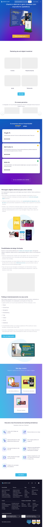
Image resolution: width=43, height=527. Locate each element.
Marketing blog (34, 494)
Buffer (29, 504)
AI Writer (3, 507)
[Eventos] (12, 66)
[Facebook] (29, 483)
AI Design (3, 503)
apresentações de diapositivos (30, 201)
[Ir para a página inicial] (4, 2)
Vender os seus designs (6, 495)
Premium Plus (27, 492)
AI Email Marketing (5, 506)
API (33, 508)
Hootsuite (29, 506)
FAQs (34, 507)
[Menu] (40, 1)
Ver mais (21, 94)
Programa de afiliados (5, 494)
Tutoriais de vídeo (35, 490)
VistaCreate (23, 504)
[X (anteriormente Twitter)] (35, 483)
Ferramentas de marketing (17, 495)
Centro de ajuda (35, 504)
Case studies (4, 492)
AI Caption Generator (15, 508)
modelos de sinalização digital (25, 250)
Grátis (26, 490)
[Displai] (30, 109)
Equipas (26, 494)
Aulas (33, 491)
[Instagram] (32, 483)
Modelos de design (16, 490)
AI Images (3, 508)
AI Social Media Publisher (6, 504)
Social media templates (17, 492)
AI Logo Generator (15, 507)
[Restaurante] (29, 83)
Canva (22, 503)
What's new (4, 491)
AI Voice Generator (15, 504)
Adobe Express (24, 506)
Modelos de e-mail (16, 491)
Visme (29, 503)
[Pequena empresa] (29, 66)
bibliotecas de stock (20, 262)
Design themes (15, 494)
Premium (26, 491)
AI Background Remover (16, 506)
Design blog (34, 492)
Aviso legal (34, 510)
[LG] (12, 109)
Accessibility (35, 506)
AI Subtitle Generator (15, 503)
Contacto (34, 503)
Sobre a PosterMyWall (6, 490)
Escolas (26, 495)
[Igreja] (12, 83)
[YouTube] (39, 483)
